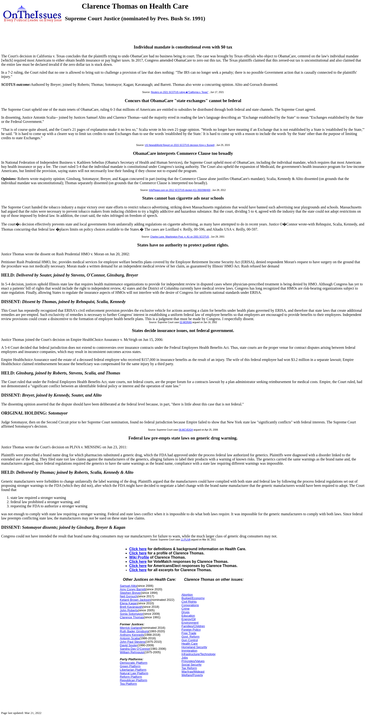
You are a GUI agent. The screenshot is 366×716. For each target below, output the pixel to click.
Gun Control (189, 640)
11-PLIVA (185, 539)
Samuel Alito (128, 586)
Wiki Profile (139, 557)
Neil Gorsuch (128, 596)
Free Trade (188, 633)
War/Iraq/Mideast (192, 671)
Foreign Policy (191, 629)
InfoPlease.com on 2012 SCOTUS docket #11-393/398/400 (179, 190)
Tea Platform (128, 683)
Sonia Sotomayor (131, 614)
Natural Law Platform (134, 673)
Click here (138, 549)
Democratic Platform (134, 662)
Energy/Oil (188, 619)
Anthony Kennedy (132, 634)
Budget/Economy (192, 598)
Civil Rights (189, 601)
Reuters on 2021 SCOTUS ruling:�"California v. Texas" (179, 92)
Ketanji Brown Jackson (135, 600)
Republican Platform (133, 680)
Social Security (191, 664)
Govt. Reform (190, 636)
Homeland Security (194, 647)
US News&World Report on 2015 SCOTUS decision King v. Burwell (179, 145)
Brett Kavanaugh (131, 607)
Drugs (185, 612)
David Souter (128, 645)
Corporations (190, 605)
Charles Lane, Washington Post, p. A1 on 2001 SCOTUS (179, 236)
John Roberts (129, 610)
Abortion (187, 594)
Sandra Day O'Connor (135, 648)
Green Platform (130, 666)
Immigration (189, 650)
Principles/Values (192, 661)
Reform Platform (131, 676)
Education (188, 615)
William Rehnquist (132, 652)
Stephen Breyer (130, 593)
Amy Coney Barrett (133, 589)
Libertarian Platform (133, 669)
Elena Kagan (128, 603)
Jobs (184, 657)
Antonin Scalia (129, 638)
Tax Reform (189, 668)
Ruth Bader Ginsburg (134, 631)
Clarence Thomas (132, 617)
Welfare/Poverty (192, 675)
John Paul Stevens (132, 641)
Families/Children (193, 626)
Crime (185, 608)
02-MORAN (186, 322)
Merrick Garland (130, 628)
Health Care (189, 643)
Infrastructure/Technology (198, 654)
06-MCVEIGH (186, 430)
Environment (189, 622)
